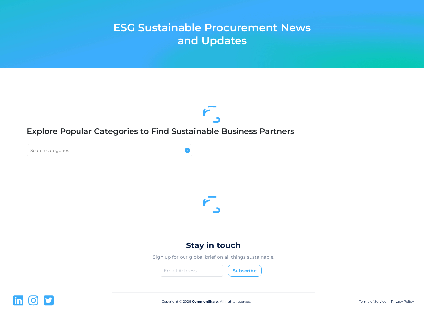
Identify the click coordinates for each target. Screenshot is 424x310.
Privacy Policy (402, 301)
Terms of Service (372, 301)
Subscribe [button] (245, 271)
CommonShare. (205, 301)
